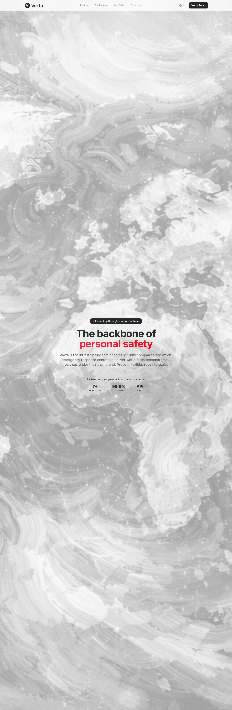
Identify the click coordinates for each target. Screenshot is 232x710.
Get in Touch (198, 5)
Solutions (136, 5)
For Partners (101, 5)
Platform (84, 5)
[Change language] (182, 5)
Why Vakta (120, 5)
